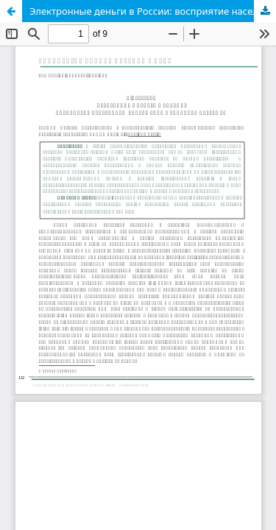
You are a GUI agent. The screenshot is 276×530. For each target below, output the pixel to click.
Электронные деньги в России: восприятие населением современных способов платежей (152, 11)
